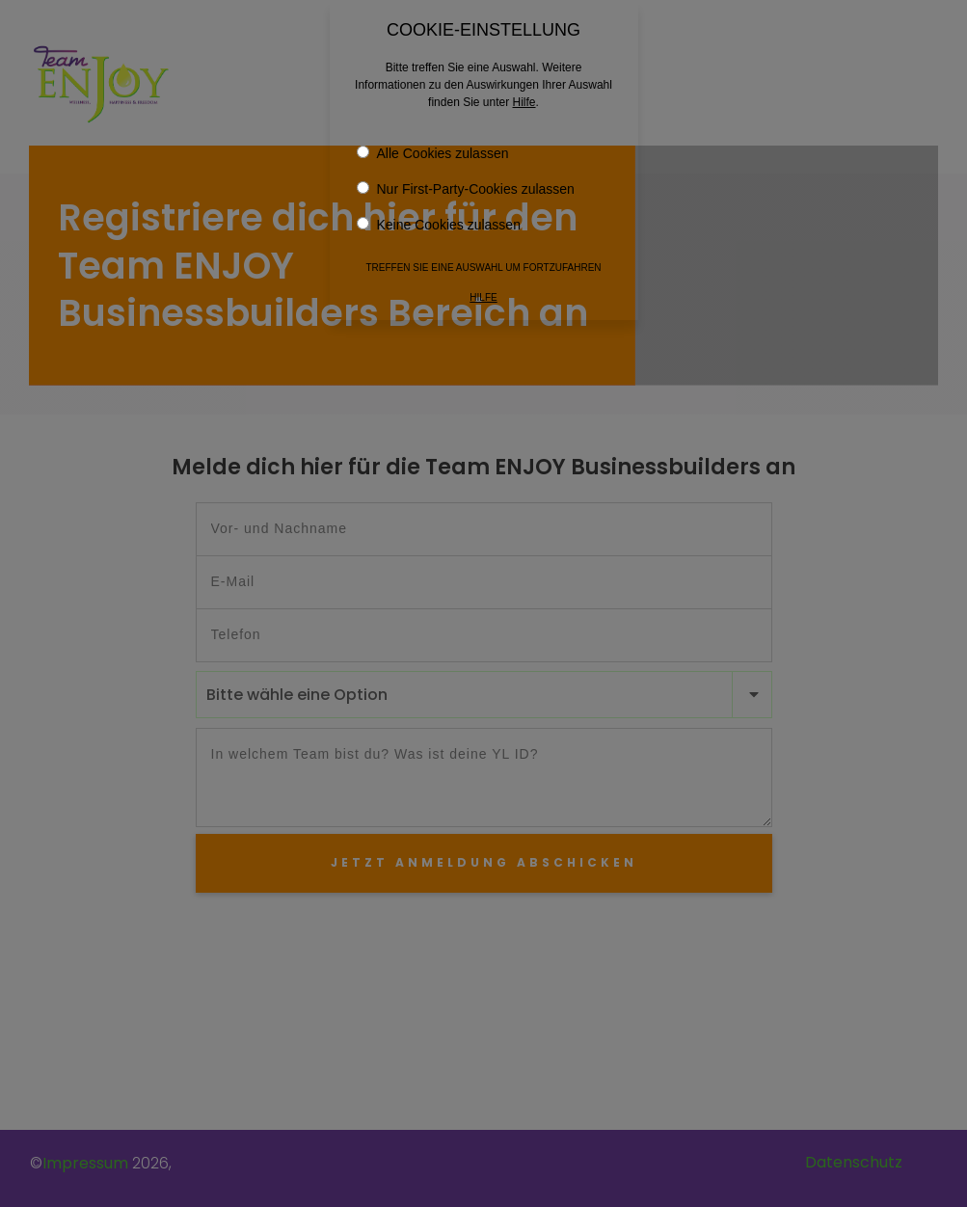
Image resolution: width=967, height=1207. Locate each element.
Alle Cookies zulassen (433, 149)
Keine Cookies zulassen (439, 220)
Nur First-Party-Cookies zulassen (466, 185)
